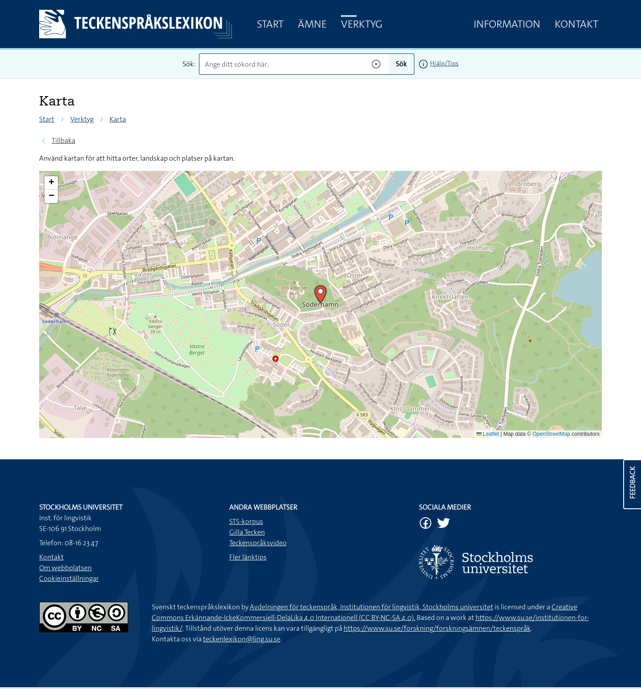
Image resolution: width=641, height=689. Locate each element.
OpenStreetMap (551, 434)
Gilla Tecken (247, 532)
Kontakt (576, 24)
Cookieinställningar (69, 578)
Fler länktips (248, 557)
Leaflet (487, 434)
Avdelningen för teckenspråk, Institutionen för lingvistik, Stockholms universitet (371, 607)
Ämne (312, 24)
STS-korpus (246, 521)
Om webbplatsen (65, 567)
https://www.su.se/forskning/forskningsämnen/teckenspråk (437, 628)
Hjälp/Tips (444, 63)
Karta (118, 119)
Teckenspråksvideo (258, 542)
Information (507, 24)
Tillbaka (63, 140)
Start (270, 24)
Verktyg (361, 24)
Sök (401, 64)
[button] (320, 294)
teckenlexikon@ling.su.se (241, 639)
